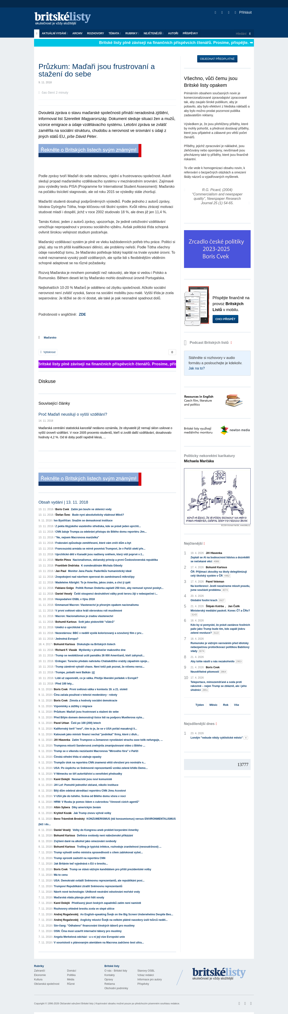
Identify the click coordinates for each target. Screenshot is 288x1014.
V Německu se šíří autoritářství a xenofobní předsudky (88, 773)
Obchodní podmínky (116, 988)
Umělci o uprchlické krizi (70, 627)
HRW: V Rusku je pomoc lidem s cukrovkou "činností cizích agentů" (96, 801)
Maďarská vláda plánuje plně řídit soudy (79, 897)
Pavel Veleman (215, 581)
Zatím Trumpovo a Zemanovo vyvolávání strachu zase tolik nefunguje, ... (117, 739)
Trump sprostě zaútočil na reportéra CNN (79, 858)
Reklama (109, 983)
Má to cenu (61, 874)
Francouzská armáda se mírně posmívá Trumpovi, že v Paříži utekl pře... (100, 548)
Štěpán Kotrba (215, 606)
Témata (115, 33)
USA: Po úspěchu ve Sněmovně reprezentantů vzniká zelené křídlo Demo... (101, 768)
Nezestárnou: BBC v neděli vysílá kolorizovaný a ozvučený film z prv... (99, 633)
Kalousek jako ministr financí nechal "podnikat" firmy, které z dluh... (96, 734)
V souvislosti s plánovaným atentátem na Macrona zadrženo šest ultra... (99, 942)
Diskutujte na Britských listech (96, 644)
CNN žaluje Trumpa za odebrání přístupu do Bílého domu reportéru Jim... (101, 531)
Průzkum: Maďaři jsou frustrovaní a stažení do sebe (86, 711)
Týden (199, 704)
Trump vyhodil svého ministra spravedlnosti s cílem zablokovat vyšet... (98, 852)
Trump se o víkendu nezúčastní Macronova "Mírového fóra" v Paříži (96, 751)
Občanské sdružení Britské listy (76, 1003)
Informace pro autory (149, 979)
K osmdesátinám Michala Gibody (101, 565)
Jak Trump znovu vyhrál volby (92, 813)
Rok (225, 704)
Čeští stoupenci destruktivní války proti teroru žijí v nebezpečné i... (116, 593)
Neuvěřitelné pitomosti (209, 672)
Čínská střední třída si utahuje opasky (77, 756)
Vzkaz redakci (145, 975)
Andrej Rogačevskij (66, 914)
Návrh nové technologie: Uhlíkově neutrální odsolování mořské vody (97, 891)
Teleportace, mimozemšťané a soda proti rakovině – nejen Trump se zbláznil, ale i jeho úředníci (219, 686)
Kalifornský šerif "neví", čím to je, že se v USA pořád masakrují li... (95, 728)
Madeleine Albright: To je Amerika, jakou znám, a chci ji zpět (93, 582)
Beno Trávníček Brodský (69, 818)
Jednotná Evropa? (66, 638)
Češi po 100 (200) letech (86, 723)
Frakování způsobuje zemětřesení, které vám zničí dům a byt (93, 542)
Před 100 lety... (64, 683)
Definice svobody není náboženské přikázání (105, 835)
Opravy (108, 979)
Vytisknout (47, 352)
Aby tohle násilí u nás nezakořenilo (216, 661)
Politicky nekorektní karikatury (209, 458)
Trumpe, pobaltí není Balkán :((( (75, 672)
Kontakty (109, 975)
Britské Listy (219, 974)
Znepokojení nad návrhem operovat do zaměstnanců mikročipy (95, 576)
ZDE (82, 314)
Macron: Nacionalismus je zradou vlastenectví (84, 616)
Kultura (38, 979)
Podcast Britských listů (207, 342)
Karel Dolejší (62, 779)
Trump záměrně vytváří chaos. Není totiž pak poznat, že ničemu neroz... (99, 666)
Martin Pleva (63, 559)
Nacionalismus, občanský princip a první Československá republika (115, 559)
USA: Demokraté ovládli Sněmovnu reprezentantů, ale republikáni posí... (99, 880)
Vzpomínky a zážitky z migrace (73, 706)
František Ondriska (67, 565)
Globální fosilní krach (208, 600)
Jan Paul (60, 571)
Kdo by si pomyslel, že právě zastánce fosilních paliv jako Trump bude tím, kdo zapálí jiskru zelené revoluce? (220, 629)
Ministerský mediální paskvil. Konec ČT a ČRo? (220, 613)
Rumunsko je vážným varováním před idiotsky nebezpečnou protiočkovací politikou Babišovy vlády (220, 647)
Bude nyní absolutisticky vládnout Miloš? (98, 514)
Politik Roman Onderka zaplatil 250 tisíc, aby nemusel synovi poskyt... (119, 588)
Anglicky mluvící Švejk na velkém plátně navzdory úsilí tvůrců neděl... (124, 919)
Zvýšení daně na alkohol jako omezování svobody (85, 841)
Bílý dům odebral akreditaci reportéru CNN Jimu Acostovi (90, 790)
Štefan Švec (62, 514)
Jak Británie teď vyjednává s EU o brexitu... (81, 863)
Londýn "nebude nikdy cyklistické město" (219, 738)
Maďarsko (50, 337)
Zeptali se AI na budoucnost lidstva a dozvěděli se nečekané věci (220, 559)
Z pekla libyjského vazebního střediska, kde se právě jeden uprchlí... (98, 526)
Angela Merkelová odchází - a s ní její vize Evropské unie (89, 936)
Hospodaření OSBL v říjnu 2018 (75, 599)
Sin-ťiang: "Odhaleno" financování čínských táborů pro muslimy (94, 925)
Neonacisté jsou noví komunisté (92, 779)
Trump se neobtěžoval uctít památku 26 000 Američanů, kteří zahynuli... (100, 655)
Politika (71, 975)
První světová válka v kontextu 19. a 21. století (98, 689)
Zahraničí (39, 970)
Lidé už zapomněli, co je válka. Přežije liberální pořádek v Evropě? (96, 678)
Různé (71, 983)
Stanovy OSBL (146, 970)
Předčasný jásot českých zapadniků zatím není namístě (106, 903)
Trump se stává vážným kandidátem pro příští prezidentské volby (110, 869)
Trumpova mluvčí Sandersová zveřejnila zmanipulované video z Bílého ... (99, 745)
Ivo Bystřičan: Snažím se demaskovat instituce (83, 520)
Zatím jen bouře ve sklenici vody (91, 509)
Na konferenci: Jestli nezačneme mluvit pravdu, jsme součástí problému (220, 588)
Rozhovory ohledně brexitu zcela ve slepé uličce (84, 908)
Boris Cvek (62, 509)
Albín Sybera (62, 807)
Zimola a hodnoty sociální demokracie (93, 700)
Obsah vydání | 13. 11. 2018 (63, 502)
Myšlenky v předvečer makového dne (102, 650)
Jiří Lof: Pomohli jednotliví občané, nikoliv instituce (86, 784)
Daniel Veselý (63, 593)
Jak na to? (197, 368)
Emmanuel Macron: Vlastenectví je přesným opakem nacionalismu (97, 604)
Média (70, 979)
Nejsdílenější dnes (199, 724)
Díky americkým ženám (86, 807)
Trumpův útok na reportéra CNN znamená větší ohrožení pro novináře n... (100, 762)
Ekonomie (40, 975)
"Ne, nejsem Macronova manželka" (77, 537)
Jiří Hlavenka (62, 739)
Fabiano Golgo (64, 588)
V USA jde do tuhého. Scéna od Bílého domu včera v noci (90, 796)
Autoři (173, 33)
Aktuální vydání (55, 33)
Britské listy (65, 19)
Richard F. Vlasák (66, 650)
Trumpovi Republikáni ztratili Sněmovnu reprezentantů (88, 886)
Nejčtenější (154, 33)
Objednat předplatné (217, 58)
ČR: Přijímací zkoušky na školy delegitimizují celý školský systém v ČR (219, 574)
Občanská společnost (46, 983)
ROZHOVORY (95, 33)
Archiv (77, 33)
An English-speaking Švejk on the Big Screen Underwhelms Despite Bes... (126, 914)
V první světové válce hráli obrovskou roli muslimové (88, 610)
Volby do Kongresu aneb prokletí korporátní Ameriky (106, 830)
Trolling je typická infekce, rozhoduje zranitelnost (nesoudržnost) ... (119, 846)
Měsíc (213, 704)
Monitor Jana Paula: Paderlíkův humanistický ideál (99, 571)
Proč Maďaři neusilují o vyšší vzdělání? (72, 414)
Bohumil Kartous (66, 621)
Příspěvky (190, 33)
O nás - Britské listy (115, 970)
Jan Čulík (234, 606)
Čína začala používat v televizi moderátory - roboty (85, 694)
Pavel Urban (61, 723)
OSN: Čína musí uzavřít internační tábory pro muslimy (88, 931)
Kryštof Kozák (63, 813)
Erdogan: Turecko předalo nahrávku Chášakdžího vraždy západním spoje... (102, 661)
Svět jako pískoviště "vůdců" (96, 621)
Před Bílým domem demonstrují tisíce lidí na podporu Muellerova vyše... (99, 717)
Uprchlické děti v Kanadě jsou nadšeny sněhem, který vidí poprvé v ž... (99, 554)
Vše (236, 704)
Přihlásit (243, 12)
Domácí (71, 970)
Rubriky (132, 33)
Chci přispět (225, 319)
